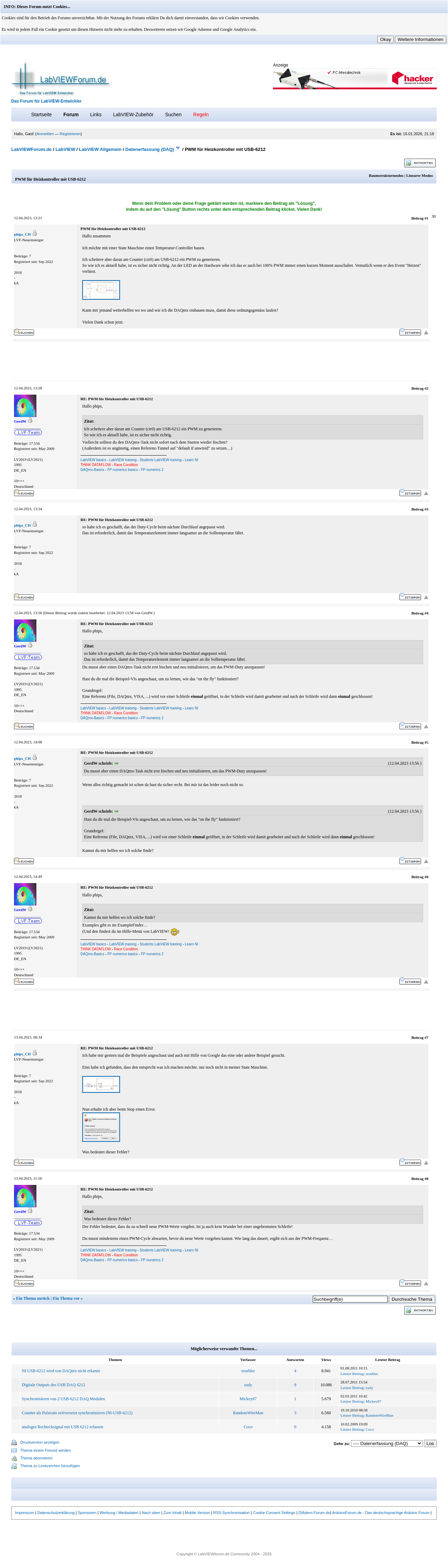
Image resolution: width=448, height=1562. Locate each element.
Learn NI (191, 460)
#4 (426, 613)
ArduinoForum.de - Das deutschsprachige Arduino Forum (380, 1513)
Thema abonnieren (36, 1458)
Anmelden (45, 134)
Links (96, 114)
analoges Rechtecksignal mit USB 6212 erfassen (62, 1426)
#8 (426, 1178)
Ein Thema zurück (33, 1298)
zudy (248, 1384)
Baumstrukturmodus (386, 175)
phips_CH (22, 234)
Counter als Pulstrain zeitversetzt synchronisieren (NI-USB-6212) (77, 1412)
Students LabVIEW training (161, 460)
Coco (248, 1426)
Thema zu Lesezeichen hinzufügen (50, 1466)
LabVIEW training (122, 460)
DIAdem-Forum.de (314, 1513)
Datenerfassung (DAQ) (149, 149)
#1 (426, 218)
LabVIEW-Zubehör (133, 114)
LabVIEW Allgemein (100, 149)
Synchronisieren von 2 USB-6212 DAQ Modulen (63, 1398)
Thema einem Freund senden (45, 1450)
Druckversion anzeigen (39, 1442)
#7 (426, 1037)
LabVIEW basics (93, 460)
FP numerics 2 (152, 470)
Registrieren (70, 134)
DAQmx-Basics (92, 470)
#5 (426, 742)
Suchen (173, 114)
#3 (426, 509)
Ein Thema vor (65, 1298)
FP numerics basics (122, 470)
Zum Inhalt (172, 1513)
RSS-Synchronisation (231, 1513)
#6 (426, 877)
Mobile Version (197, 1513)
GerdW (146, 613)
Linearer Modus (419, 175)
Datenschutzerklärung (56, 1513)
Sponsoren (87, 1513)
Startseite (41, 114)
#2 (426, 388)
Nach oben (151, 1513)
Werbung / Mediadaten (119, 1513)
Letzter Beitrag (352, 1374)
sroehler (248, 1370)
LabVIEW (65, 149)
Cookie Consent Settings (274, 1513)
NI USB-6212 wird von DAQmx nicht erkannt (61, 1370)
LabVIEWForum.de (31, 149)
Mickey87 (248, 1398)
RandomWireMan (248, 1412)
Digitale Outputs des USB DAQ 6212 (53, 1384)
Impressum (24, 1513)
